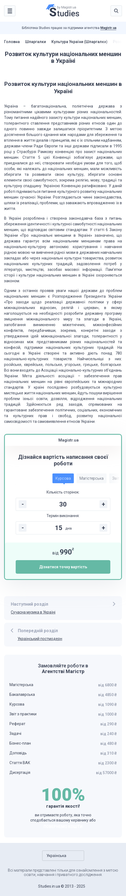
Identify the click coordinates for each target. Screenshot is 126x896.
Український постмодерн (40, 639)
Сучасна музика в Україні (33, 612)
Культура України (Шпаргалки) (79, 42)
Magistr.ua (108, 28)
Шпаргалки (35, 42)
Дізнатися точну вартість (63, 567)
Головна (12, 42)
